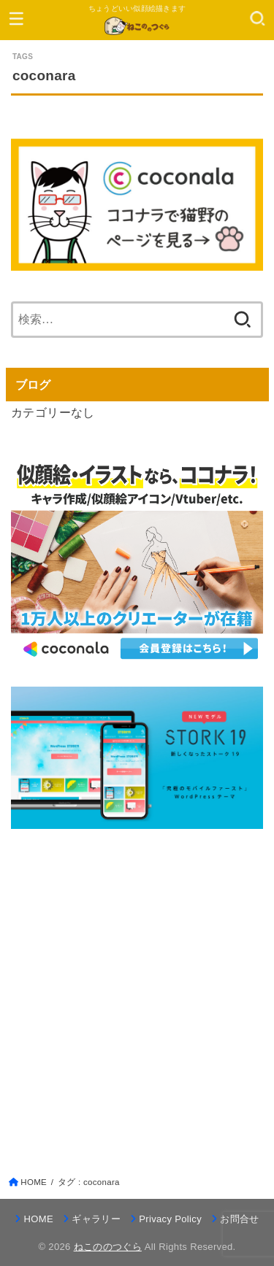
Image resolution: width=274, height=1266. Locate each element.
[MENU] (16, 18)
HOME (38, 1218)
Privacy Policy (170, 1218)
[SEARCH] (257, 18)
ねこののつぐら (108, 1246)
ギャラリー (96, 1218)
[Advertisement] (137, 988)
